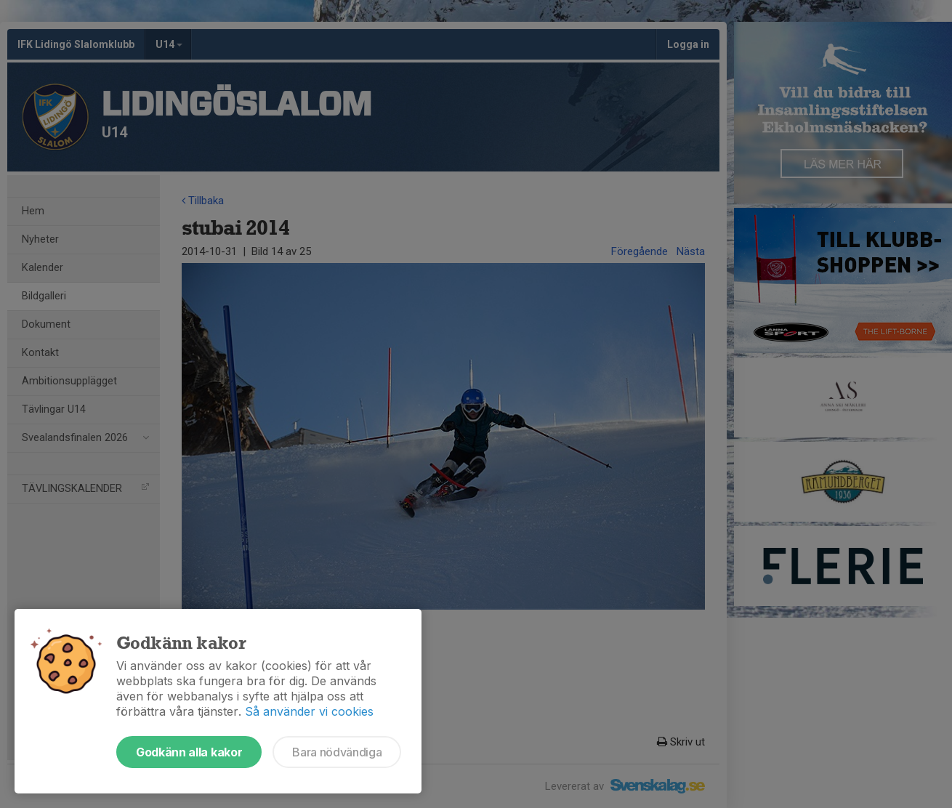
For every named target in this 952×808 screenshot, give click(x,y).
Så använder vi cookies (309, 711)
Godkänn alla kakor (189, 752)
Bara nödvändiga (337, 752)
